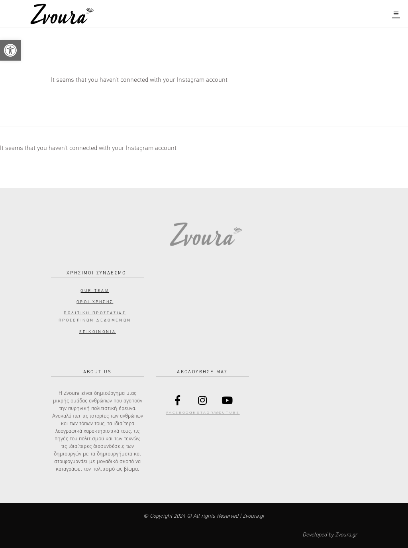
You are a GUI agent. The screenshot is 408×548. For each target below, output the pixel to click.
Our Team (94, 291)
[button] (10, 50)
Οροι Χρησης (94, 302)
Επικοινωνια (97, 332)
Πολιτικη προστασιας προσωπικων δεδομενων (95, 316)
